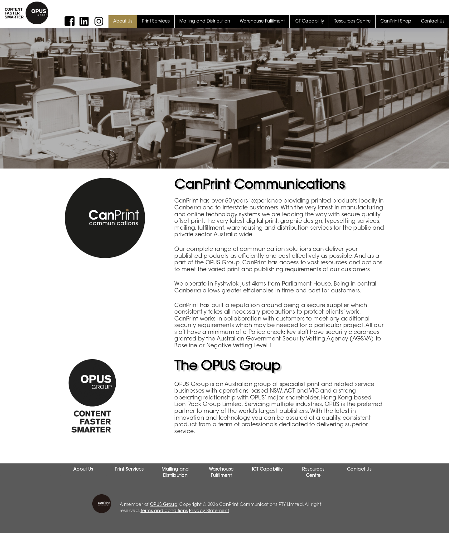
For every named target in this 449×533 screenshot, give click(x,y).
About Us (122, 21)
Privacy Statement (209, 511)
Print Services (156, 21)
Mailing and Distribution (204, 21)
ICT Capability (309, 21)
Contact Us (432, 21)
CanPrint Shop (395, 21)
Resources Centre (352, 21)
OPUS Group (163, 505)
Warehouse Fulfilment (262, 21)
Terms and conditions (164, 511)
